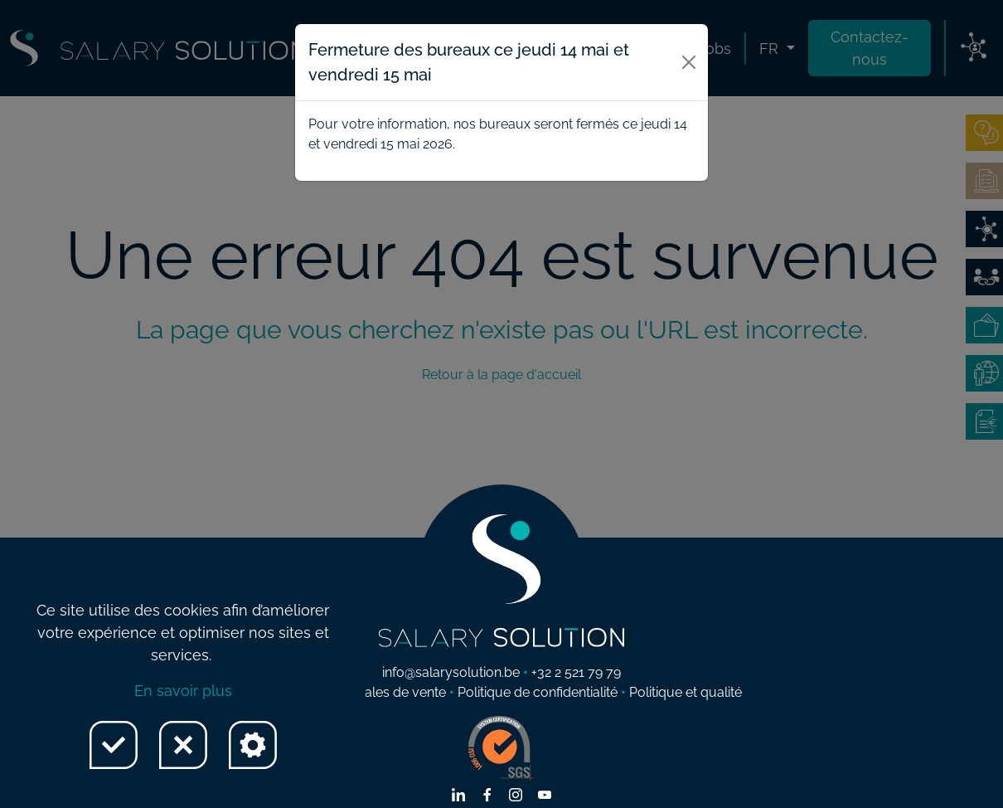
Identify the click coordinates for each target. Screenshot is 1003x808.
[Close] (689, 62)
